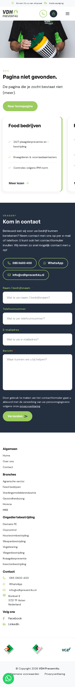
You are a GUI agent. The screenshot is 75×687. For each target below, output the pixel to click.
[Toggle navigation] (67, 14)
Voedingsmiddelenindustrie (19, 492)
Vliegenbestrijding (14, 552)
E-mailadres (12, 330)
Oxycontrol (9, 530)
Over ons (8, 461)
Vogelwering (10, 547)
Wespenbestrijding (14, 541)
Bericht (9, 351)
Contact (8, 467)
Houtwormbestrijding (16, 535)
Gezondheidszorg (14, 498)
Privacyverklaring (55, 674)
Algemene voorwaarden (24, 674)
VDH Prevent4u (49, 668)
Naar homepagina (20, 106)
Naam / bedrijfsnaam (18, 288)
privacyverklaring (30, 406)
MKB (5, 510)
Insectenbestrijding (14, 564)
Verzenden (17, 416)
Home (6, 455)
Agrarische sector (14, 481)
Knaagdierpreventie (15, 558)
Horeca (7, 504)
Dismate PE (10, 524)
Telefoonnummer (15, 309)
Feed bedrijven (12, 487)
